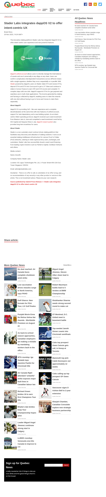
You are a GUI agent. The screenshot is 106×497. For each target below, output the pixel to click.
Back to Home (8, 16)
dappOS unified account (18, 74)
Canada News (44, 10)
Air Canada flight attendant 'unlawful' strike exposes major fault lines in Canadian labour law (27, 379)
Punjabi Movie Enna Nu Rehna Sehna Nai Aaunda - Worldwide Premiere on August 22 (26, 320)
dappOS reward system (45, 122)
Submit (66, 465)
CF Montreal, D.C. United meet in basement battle (59, 317)
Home (39, 10)
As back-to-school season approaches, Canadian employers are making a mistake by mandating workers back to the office (27, 341)
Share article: (11, 240)
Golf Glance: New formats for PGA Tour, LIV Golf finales (27, 303)
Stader (12, 84)
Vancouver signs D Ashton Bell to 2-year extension (61, 390)
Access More (67, 265)
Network (76, 10)
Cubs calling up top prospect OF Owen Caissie (60, 376)
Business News (61, 10)
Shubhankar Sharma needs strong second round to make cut (61, 303)
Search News (68, 10)
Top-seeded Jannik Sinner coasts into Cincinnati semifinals (61, 331)
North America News (52, 10)
